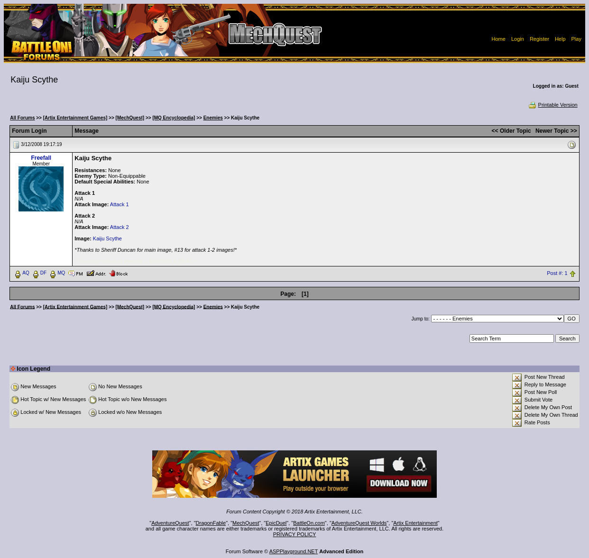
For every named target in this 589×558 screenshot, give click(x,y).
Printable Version (553, 105)
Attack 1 (119, 204)
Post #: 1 (557, 273)
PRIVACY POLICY (294, 534)
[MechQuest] (130, 117)
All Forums (22, 117)
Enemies (213, 117)
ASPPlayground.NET (293, 551)
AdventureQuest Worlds (359, 523)
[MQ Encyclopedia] (173, 117)
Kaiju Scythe (107, 238)
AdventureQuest (170, 523)
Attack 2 (119, 227)
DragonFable (211, 523)
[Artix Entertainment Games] (75, 117)
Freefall (41, 158)
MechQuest (245, 523)
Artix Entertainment (415, 523)
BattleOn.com (309, 523)
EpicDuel (276, 523)
